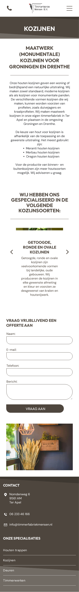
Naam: (10, 334)
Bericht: (11, 382)
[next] (67, 251)
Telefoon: (12, 366)
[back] (11, 251)
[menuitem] (39, 550)
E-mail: (11, 350)
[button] (69, 8)
